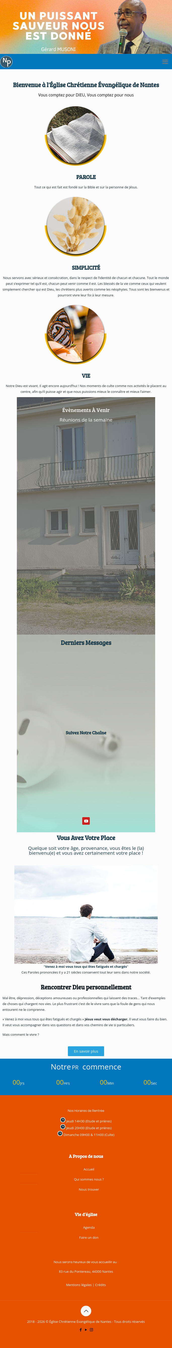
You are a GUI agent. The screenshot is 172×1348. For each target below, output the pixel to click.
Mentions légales (79, 1285)
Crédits (100, 1285)
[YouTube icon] (86, 1329)
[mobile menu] (165, 61)
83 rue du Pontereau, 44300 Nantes (86, 1271)
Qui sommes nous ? (89, 1179)
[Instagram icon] (91, 1329)
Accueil (88, 1169)
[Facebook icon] (81, 1329)
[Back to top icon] (86, 1311)
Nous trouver (89, 1189)
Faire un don (88, 1237)
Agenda (89, 1227)
